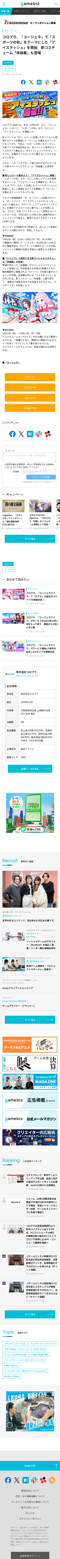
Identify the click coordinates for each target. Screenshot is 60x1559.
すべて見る (30, 538)
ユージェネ (9, 68)
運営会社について (30, 1490)
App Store (30, 397)
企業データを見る (30, 768)
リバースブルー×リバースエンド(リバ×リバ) (24, 1360)
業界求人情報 (40, 11)
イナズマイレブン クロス (15, 1343)
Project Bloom (11, 1365)
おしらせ (30, 1513)
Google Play (30, 407)
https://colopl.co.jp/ (26, 675)
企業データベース (21, 11)
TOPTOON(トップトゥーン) (16, 1349)
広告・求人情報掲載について (30, 1496)
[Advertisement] (26, 552)
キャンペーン (10, 30)
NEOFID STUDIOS (11, 1376)
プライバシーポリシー (30, 1518)
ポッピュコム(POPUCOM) (15, 1354)
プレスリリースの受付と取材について (30, 1501)
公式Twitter (30, 387)
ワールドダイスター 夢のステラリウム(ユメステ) (25, 1370)
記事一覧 (5, 11)
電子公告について (30, 1507)
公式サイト (30, 377)
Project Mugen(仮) (39, 1354)
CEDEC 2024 (38, 1349)
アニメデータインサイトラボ (43, 1343)
